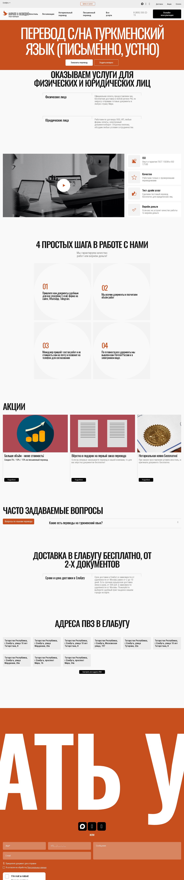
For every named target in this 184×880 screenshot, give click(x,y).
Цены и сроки (88, 4)
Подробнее (12, 480)
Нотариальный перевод (65, 14)
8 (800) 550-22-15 (140, 13)
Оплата (178, 4)
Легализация (48, 14)
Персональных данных (36, 867)
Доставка (159, 4)
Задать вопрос (106, 62)
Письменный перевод (89, 14)
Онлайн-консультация (167, 13)
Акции (169, 4)
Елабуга (6, 3)
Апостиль (33, 14)
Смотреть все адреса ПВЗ (92, 672)
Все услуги (109, 14)
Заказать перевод (79, 62)
